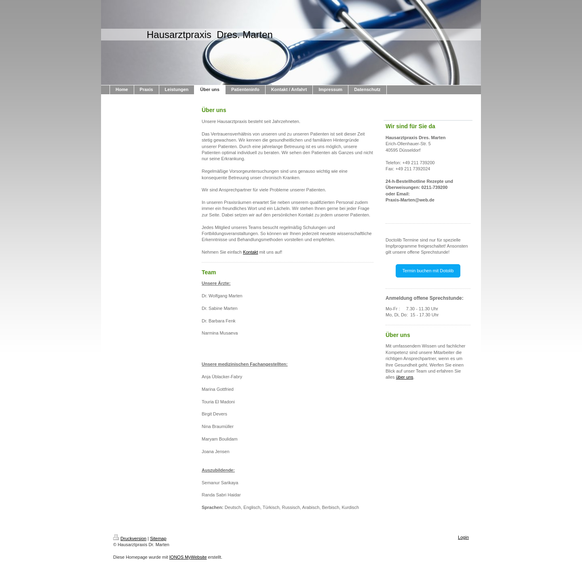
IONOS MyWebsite (188, 557)
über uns (404, 377)
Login (463, 537)
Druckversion (129, 538)
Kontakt (250, 252)
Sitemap (158, 538)
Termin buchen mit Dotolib (427, 270)
